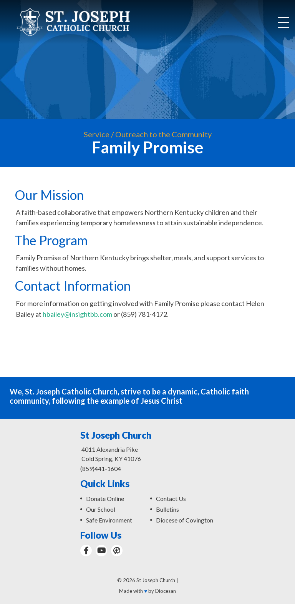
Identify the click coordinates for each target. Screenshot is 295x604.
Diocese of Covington (184, 520)
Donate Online (105, 498)
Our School (100, 509)
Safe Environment (109, 520)
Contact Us (171, 498)
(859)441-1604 (100, 468)
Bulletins (167, 509)
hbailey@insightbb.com (77, 314)
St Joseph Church (155, 580)
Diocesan (165, 591)
